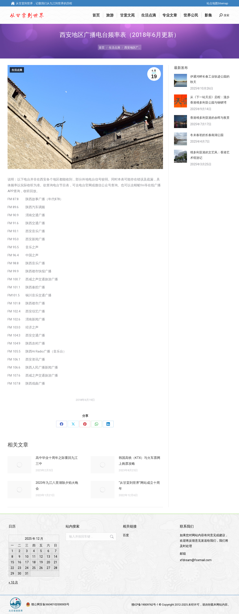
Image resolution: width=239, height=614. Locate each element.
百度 (126, 535)
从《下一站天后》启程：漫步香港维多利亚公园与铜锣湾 (210, 99)
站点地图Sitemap (217, 3)
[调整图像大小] (19, 464)
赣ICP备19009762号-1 (145, 604)
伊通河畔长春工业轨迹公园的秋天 (210, 79)
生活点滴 (17, 69)
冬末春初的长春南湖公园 (206, 135)
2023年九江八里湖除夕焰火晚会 (57, 486)
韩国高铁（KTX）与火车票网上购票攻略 (139, 461)
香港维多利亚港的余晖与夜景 (210, 117)
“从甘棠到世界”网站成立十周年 (139, 486)
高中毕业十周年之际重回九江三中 (57, 461)
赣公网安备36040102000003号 (50, 604)
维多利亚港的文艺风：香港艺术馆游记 (210, 155)
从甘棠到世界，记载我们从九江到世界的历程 (41, 3)
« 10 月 (13, 582)
